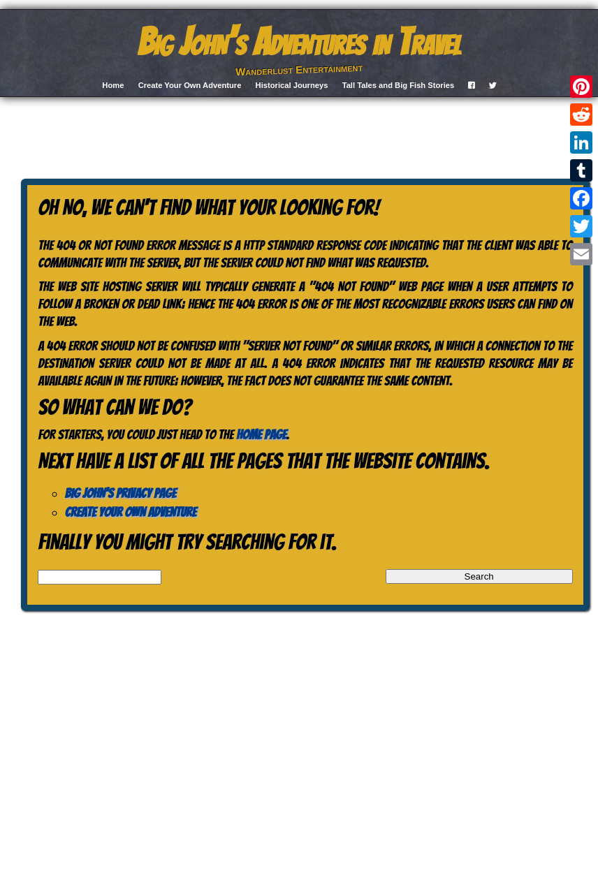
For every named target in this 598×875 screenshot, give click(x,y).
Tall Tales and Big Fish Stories (398, 85)
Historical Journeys (292, 85)
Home (113, 85)
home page (261, 434)
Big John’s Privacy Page (120, 493)
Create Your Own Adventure (190, 85)
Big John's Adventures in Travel (299, 42)
